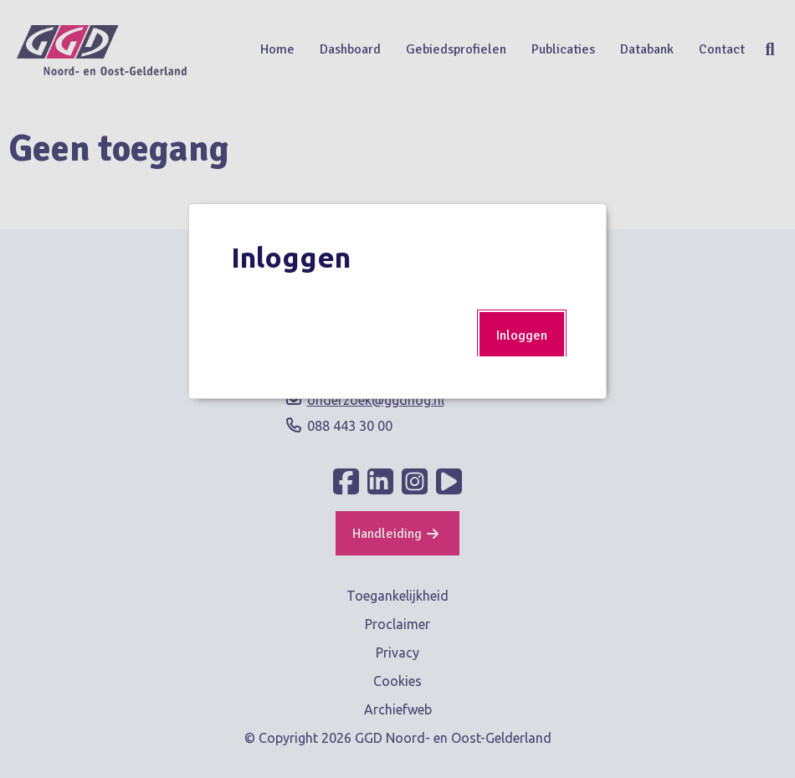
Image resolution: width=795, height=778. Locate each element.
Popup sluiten (580, 229)
